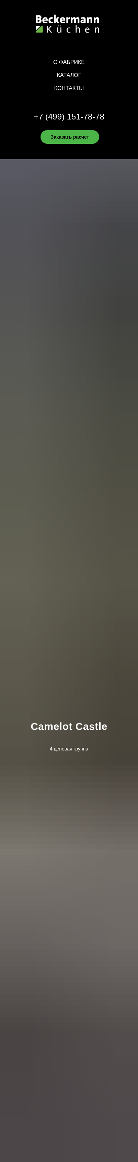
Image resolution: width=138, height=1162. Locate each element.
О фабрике (69, 62)
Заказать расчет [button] (70, 137)
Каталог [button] (69, 75)
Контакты (69, 88)
